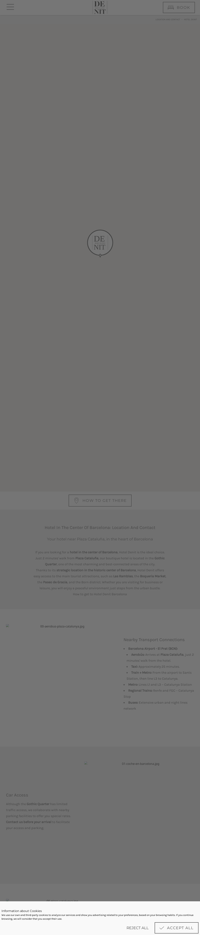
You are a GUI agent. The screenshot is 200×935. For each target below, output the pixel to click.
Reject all (138, 928)
